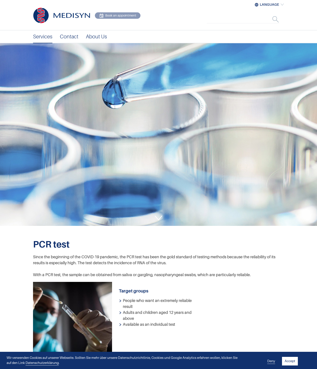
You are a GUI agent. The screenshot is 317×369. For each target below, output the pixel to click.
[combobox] (247, 19)
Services (42, 36)
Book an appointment (117, 15)
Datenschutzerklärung (42, 363)
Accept (290, 361)
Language (269, 5)
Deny (271, 361)
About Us (96, 36)
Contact (69, 36)
